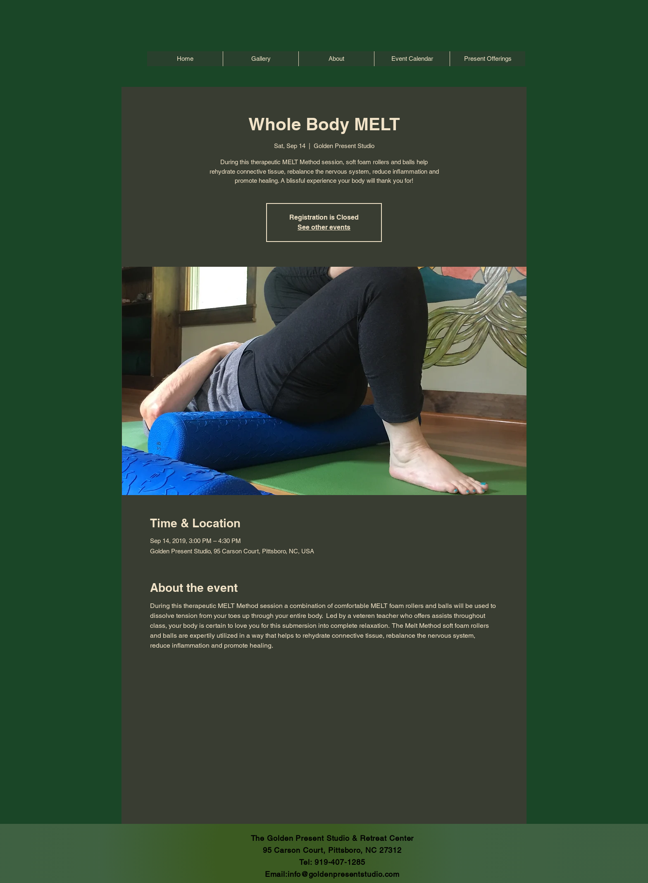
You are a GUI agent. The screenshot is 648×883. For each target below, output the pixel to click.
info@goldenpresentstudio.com (344, 874)
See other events (324, 227)
